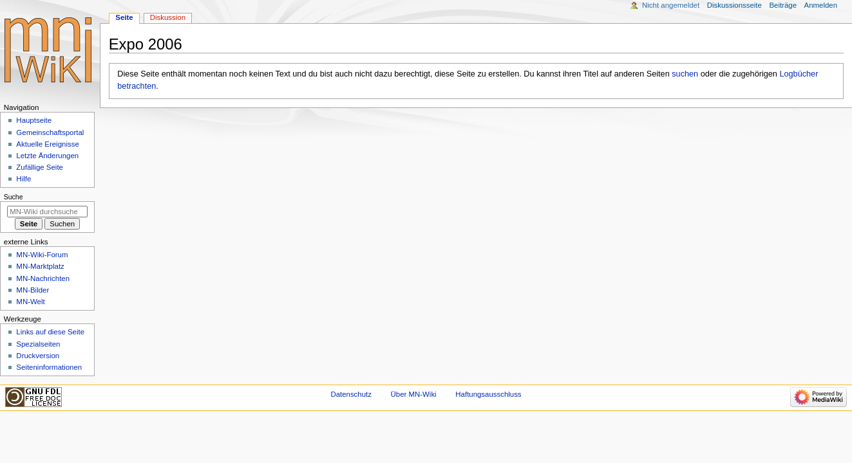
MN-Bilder (32, 290)
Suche (13, 197)
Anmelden (821, 5)
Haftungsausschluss (488, 394)
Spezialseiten (38, 344)
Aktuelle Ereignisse (47, 144)
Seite (124, 17)
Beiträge (783, 5)
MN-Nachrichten (43, 278)
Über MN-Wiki (414, 394)
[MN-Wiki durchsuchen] (47, 211)
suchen (685, 73)
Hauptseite (34, 120)
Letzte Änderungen (47, 155)
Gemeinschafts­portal (50, 132)
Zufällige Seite (39, 167)
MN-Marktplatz (40, 266)
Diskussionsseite (734, 5)
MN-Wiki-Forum (42, 255)
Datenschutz (351, 394)
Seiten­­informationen (49, 367)
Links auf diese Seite (50, 332)
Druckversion (37, 355)
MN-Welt (30, 301)
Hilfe (23, 179)
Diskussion (167, 17)
